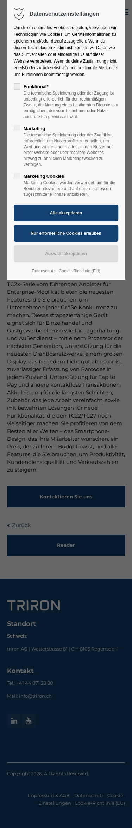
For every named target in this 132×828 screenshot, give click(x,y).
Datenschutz (43, 271)
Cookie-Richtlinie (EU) (79, 271)
